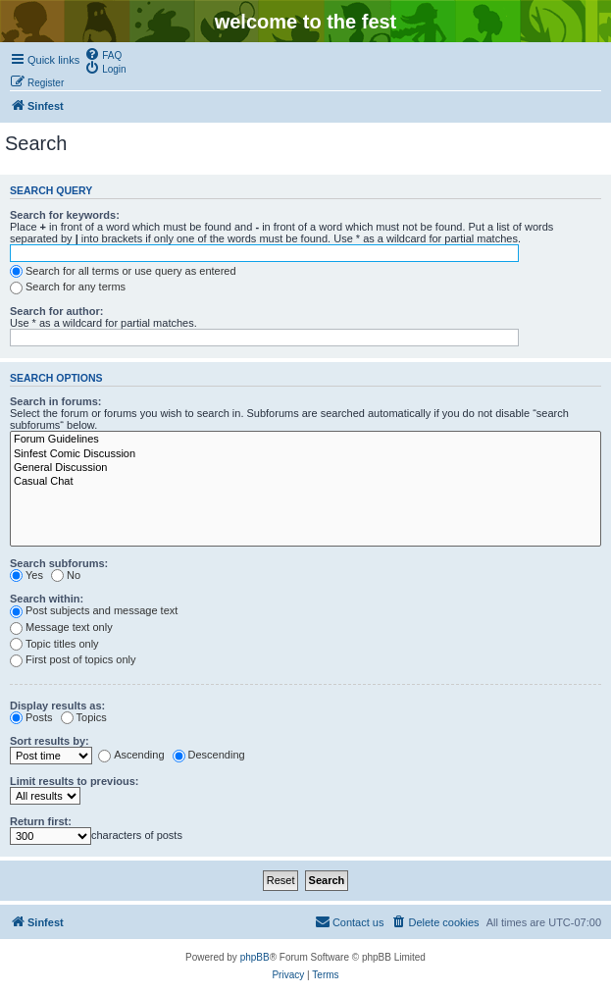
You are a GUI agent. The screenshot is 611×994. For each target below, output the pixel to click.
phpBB (255, 957)
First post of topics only (73, 659)
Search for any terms (68, 286)
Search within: (46, 598)
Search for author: (56, 311)
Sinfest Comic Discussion (305, 454)
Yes (26, 575)
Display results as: (57, 705)
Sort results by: (49, 741)
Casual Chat (305, 482)
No (65, 575)
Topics (84, 717)
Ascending (131, 754)
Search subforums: (59, 563)
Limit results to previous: (74, 781)
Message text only (61, 627)
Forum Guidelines (305, 439)
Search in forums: (56, 401)
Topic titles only (54, 644)
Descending (209, 754)
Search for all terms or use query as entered (123, 271)
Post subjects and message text (94, 610)
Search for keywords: (65, 215)
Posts (31, 717)
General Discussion (305, 468)
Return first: (41, 821)
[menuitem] (103, 54)
